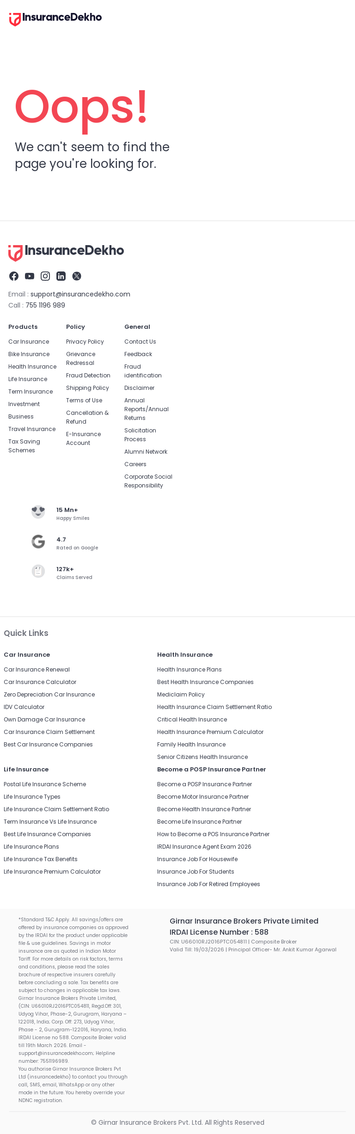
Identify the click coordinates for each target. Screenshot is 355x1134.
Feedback (138, 354)
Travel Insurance (31, 429)
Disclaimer (139, 388)
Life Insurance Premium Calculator (52, 871)
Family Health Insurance (191, 744)
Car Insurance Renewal (37, 669)
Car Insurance (28, 341)
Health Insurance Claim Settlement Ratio (214, 707)
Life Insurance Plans (31, 846)
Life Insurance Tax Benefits (41, 859)
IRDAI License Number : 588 (219, 932)
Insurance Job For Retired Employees (208, 884)
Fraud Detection (88, 375)
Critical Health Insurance (192, 719)
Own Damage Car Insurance (44, 719)
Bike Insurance (28, 354)
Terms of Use (84, 400)
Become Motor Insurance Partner (203, 797)
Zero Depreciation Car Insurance (49, 694)
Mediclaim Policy (181, 694)
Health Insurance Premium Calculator (210, 732)
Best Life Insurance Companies (47, 834)
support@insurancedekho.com (80, 294)
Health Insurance (32, 366)
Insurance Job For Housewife (197, 859)
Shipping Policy (87, 388)
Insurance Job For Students (195, 871)
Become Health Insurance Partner (204, 809)
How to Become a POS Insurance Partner (213, 834)
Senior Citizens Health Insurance (202, 757)
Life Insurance (27, 379)
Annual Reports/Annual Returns (146, 409)
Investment (24, 404)
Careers (135, 464)
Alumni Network (145, 452)
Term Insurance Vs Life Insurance (50, 822)
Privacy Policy (85, 341)
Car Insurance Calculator (40, 682)
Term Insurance (30, 391)
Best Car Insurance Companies (48, 744)
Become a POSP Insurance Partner (204, 784)
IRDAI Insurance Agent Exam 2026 (204, 846)
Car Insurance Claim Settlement (49, 732)
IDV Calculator (24, 707)
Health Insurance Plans (189, 669)
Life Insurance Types (32, 797)
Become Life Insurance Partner (199, 822)
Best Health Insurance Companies (205, 682)
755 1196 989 (45, 305)
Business (21, 416)
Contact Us (140, 341)
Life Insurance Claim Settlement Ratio (56, 809)
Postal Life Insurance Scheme (45, 784)
